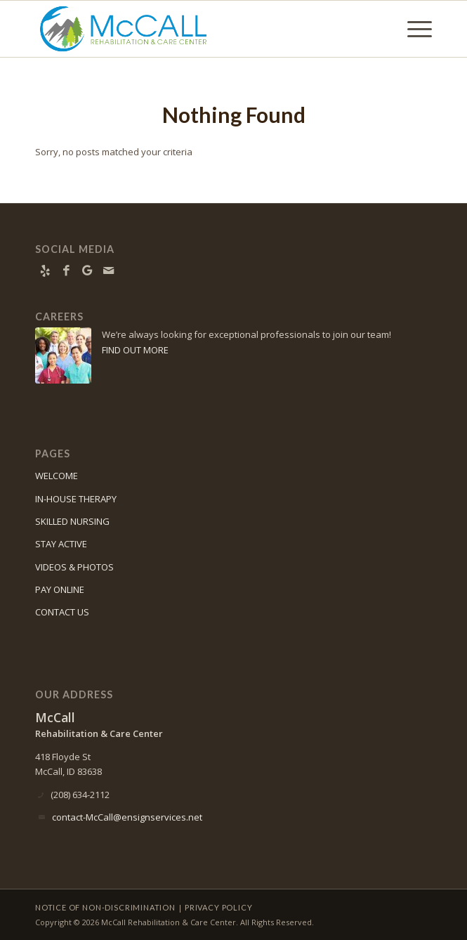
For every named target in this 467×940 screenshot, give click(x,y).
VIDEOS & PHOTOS (74, 567)
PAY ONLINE (59, 589)
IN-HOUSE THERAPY (76, 498)
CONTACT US (62, 612)
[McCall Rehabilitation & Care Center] (194, 29)
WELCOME (56, 475)
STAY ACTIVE (61, 543)
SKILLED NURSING (72, 521)
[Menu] (412, 29)
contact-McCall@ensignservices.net (127, 817)
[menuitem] (412, 29)
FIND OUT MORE (135, 350)
